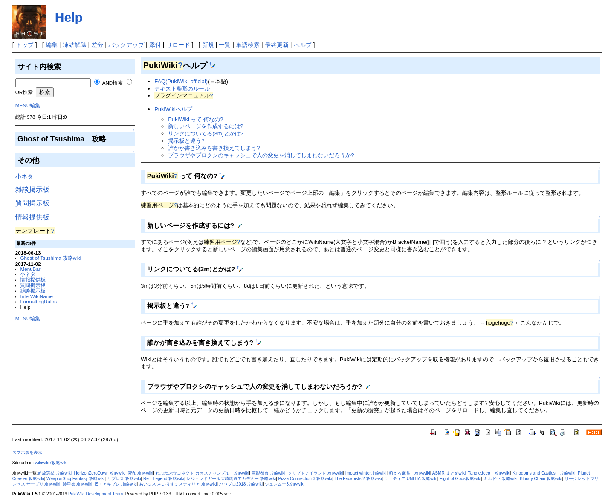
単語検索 (248, 44)
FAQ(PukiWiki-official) (181, 81)
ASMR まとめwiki (449, 473)
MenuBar (30, 269)
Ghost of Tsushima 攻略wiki (50, 258)
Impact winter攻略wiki (366, 473)
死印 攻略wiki (141, 473)
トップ (25, 44)
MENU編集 (27, 105)
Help (69, 17)
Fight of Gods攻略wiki (460, 478)
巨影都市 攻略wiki (269, 473)
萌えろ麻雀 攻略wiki (409, 473)
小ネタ (24, 176)
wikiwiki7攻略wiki (51, 462)
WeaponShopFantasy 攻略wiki (75, 478)
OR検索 (24, 92)
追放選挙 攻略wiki (55, 473)
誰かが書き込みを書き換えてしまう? (214, 148)
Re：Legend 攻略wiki (163, 478)
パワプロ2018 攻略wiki (241, 484)
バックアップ (126, 44)
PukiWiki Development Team (95, 494)
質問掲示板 (32, 203)
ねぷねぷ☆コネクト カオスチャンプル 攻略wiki (202, 473)
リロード (178, 44)
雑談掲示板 (32, 189)
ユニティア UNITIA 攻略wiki (410, 478)
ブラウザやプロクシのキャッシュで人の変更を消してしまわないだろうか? (261, 155)
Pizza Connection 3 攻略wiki (305, 478)
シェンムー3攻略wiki (284, 484)
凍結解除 (75, 44)
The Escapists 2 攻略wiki (358, 478)
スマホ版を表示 (27, 452)
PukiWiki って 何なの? (195, 119)
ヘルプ (303, 44)
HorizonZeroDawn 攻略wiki (99, 473)
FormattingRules (38, 301)
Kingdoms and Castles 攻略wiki (544, 473)
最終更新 (277, 44)
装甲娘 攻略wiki (78, 484)
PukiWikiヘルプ (173, 109)
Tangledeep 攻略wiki (489, 473)
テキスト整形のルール (182, 88)
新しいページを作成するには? (205, 126)
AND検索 (112, 82)
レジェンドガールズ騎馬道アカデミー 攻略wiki (231, 478)
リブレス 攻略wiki (124, 478)
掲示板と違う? (186, 141)
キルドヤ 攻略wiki (501, 478)
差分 (97, 44)
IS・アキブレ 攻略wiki (116, 484)
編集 (52, 44)
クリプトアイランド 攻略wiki (315, 473)
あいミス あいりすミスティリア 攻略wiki (178, 484)
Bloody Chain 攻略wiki (541, 478)
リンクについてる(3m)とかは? (205, 133)
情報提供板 (32, 217)
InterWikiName (36, 296)
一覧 (225, 44)
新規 (208, 44)
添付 (155, 44)
